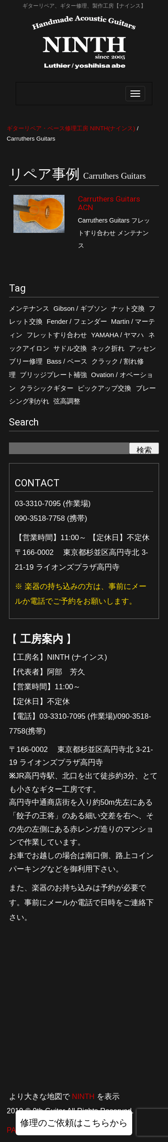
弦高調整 (66, 401)
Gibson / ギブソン (80, 308)
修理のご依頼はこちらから (74, 1123)
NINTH (83, 1096)
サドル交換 (70, 348)
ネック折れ (108, 348)
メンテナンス (29, 308)
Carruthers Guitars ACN (109, 203)
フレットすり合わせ (56, 335)
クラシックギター (46, 388)
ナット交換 (128, 308)
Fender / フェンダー (77, 321)
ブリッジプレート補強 (53, 374)
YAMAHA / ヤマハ (117, 335)
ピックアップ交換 (104, 388)
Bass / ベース (67, 361)
